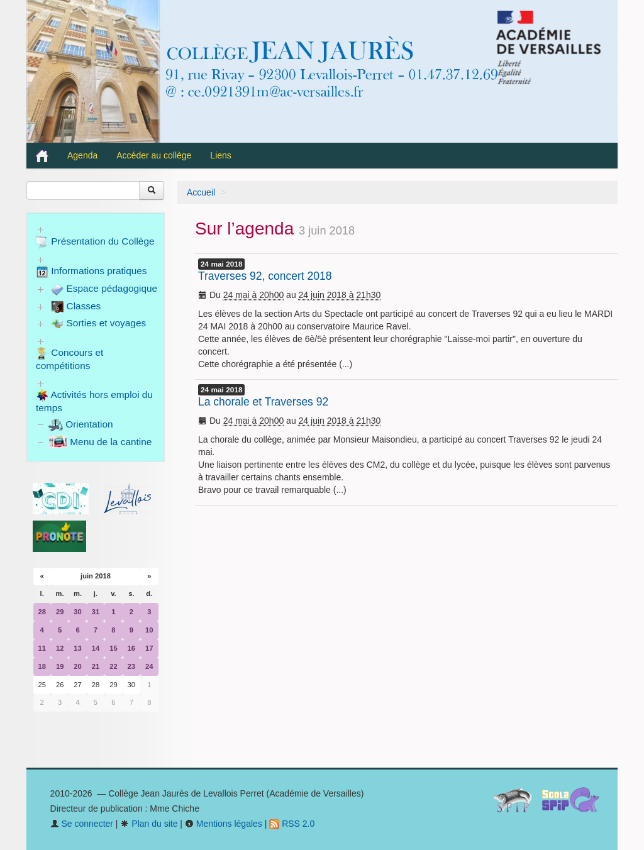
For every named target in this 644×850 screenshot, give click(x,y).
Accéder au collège (153, 155)
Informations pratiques (91, 271)
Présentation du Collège (95, 242)
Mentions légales (223, 824)
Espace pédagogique (104, 289)
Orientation (80, 424)
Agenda (82, 155)
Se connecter (81, 824)
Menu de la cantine (100, 441)
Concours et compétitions (69, 359)
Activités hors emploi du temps (94, 401)
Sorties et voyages (98, 323)
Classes (76, 307)
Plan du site (148, 824)
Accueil (201, 192)
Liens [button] (221, 155)
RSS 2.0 (291, 824)
